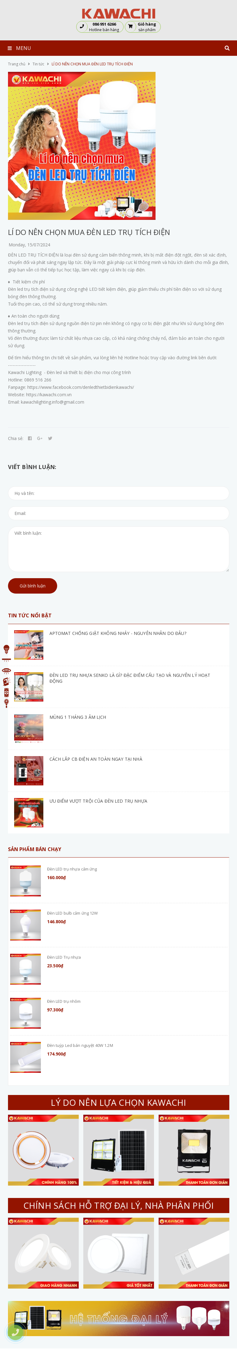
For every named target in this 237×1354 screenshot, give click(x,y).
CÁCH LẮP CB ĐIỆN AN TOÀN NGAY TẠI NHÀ (95, 759)
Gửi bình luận (32, 586)
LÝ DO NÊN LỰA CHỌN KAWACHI (118, 1102)
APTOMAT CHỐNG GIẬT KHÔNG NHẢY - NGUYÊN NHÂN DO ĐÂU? (117, 633)
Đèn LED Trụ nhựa (64, 957)
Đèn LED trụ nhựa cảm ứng (72, 869)
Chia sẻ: (15, 438)
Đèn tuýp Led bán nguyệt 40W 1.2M (80, 1045)
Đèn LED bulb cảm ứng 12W (72, 913)
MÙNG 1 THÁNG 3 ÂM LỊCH (77, 717)
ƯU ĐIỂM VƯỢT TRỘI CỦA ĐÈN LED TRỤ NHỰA (98, 801)
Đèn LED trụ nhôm (64, 1001)
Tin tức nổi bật (30, 615)
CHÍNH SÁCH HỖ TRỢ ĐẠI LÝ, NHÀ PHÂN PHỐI (118, 1205)
